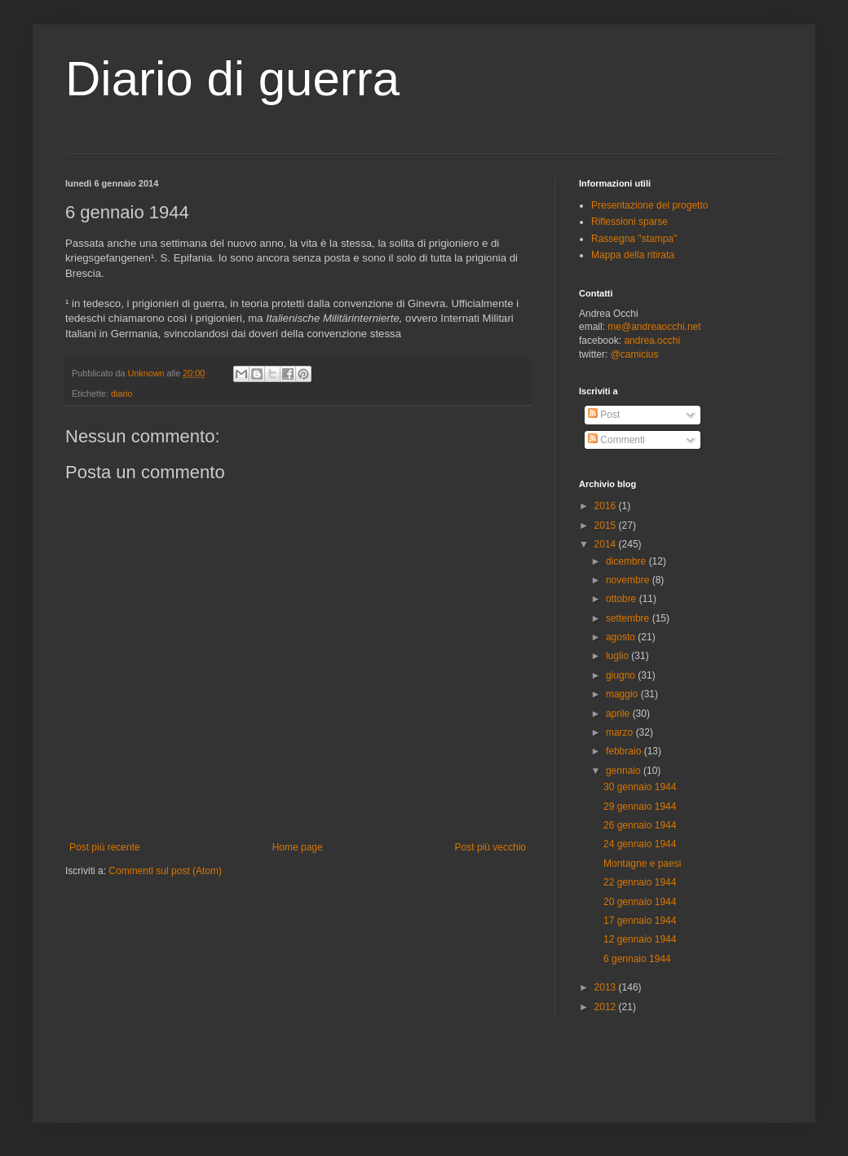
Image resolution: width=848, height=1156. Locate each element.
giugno (622, 675)
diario (121, 393)
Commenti (616, 440)
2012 (606, 1007)
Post (604, 414)
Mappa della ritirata (632, 255)
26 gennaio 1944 (639, 825)
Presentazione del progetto (649, 205)
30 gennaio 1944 (639, 787)
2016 (606, 506)
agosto (622, 637)
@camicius (635, 354)
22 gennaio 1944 (639, 882)
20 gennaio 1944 (639, 902)
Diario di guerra (232, 78)
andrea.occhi (652, 340)
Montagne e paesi (642, 863)
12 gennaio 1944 (639, 939)
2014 (606, 544)
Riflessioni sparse (629, 221)
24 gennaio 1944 (639, 844)
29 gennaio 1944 (639, 806)
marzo (621, 732)
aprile (619, 713)
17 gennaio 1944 (639, 920)
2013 (606, 987)
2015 (606, 525)
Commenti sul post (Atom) (165, 871)
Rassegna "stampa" (634, 238)
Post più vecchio (490, 847)
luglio (618, 656)
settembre (629, 618)
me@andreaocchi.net (653, 326)
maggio (623, 694)
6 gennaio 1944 (637, 959)
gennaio (624, 770)
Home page (297, 847)
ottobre (622, 598)
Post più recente (104, 847)
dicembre (627, 561)
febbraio (625, 751)
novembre (629, 580)
